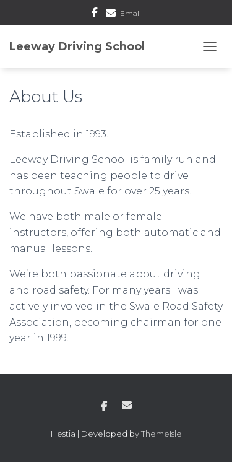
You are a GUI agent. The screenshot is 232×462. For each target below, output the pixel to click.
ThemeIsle (161, 433)
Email (130, 13)
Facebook (95, 14)
